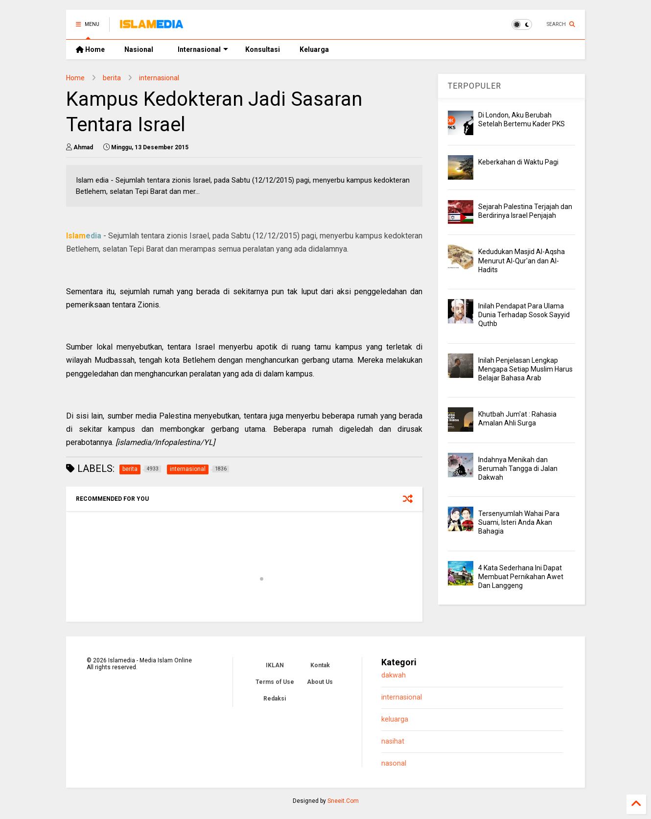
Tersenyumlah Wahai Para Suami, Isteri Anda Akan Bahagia (518, 522)
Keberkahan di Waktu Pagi (518, 162)
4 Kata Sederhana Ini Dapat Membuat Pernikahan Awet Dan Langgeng (520, 576)
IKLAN (275, 665)
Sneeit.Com (343, 800)
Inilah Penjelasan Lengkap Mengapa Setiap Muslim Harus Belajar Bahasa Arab (525, 369)
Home (90, 49)
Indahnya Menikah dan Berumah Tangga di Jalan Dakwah (518, 468)
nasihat (392, 741)
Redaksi (274, 698)
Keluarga (314, 49)
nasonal (393, 763)
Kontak (320, 665)
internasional (159, 78)
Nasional (138, 49)
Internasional (203, 49)
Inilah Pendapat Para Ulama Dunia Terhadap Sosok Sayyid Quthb (524, 315)
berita (112, 78)
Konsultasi (262, 49)
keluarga (394, 719)
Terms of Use (275, 682)
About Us (320, 682)
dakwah (393, 675)
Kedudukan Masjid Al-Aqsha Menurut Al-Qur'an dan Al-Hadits (521, 260)
